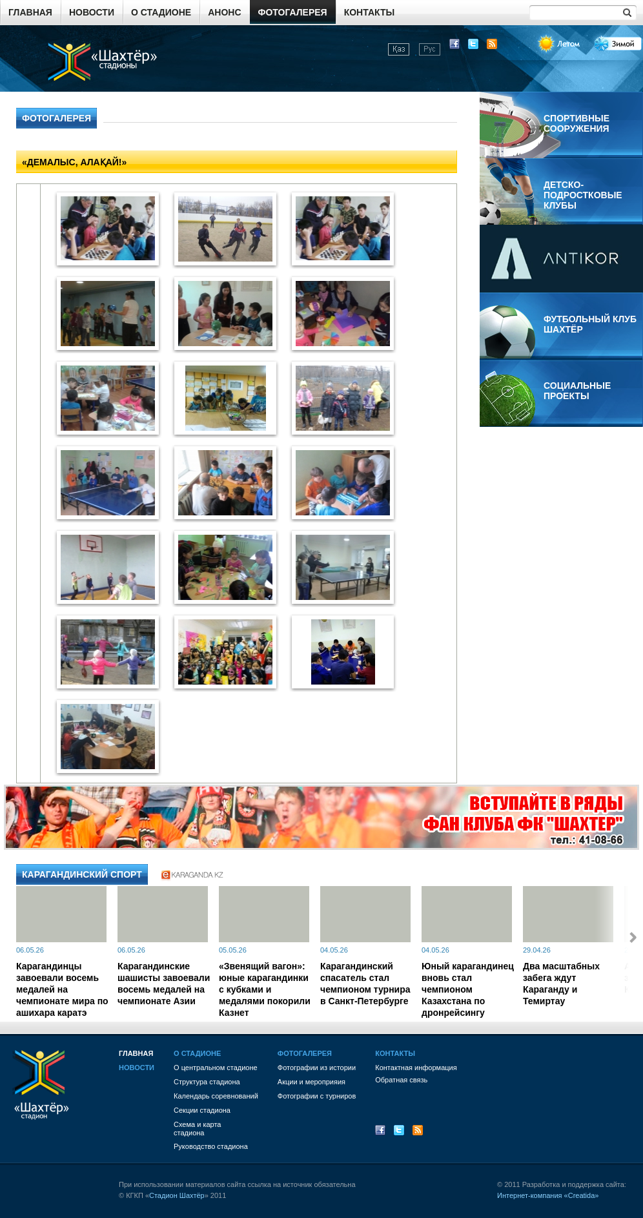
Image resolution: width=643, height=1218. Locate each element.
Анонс (224, 12)
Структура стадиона (207, 1082)
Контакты (369, 12)
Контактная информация (415, 1067)
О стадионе (161, 12)
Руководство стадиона (211, 1146)
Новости (91, 12)
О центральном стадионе (216, 1067)
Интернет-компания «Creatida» (547, 1195)
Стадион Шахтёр (177, 1195)
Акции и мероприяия (311, 1082)
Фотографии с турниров (317, 1096)
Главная (30, 12)
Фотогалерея (292, 12)
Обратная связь (401, 1080)
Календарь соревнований (216, 1096)
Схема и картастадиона (197, 1128)
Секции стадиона (202, 1110)
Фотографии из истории (317, 1067)
